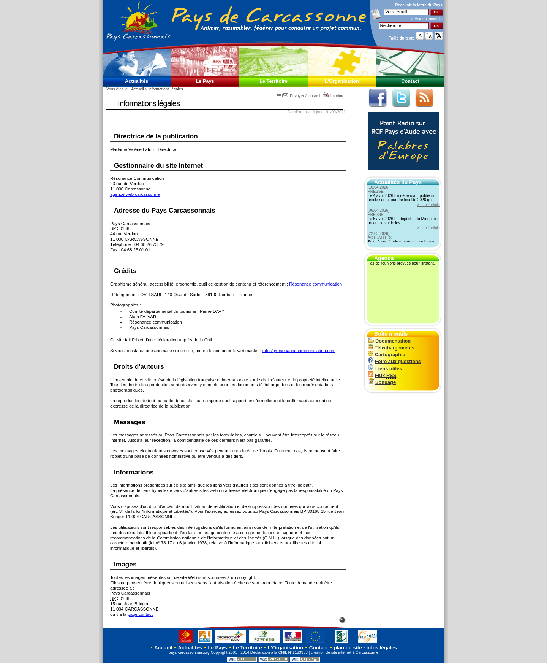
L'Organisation (342, 81)
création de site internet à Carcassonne (344, 652)
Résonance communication (315, 284)
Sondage (382, 382)
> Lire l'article (428, 205)
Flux (382, 375)
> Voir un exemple (427, 19)
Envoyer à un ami (299, 96)
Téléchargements (391, 348)
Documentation (389, 341)
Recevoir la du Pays (419, 5)
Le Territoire (273, 81)
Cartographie (386, 354)
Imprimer (334, 96)
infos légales (381, 647)
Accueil (137, 89)
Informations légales (165, 89)
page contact (140, 614)
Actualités (136, 81)
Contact (410, 81)
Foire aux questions (394, 361)
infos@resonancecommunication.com (298, 350)
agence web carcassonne (135, 194)
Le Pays (205, 81)
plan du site (348, 647)
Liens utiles (385, 368)
